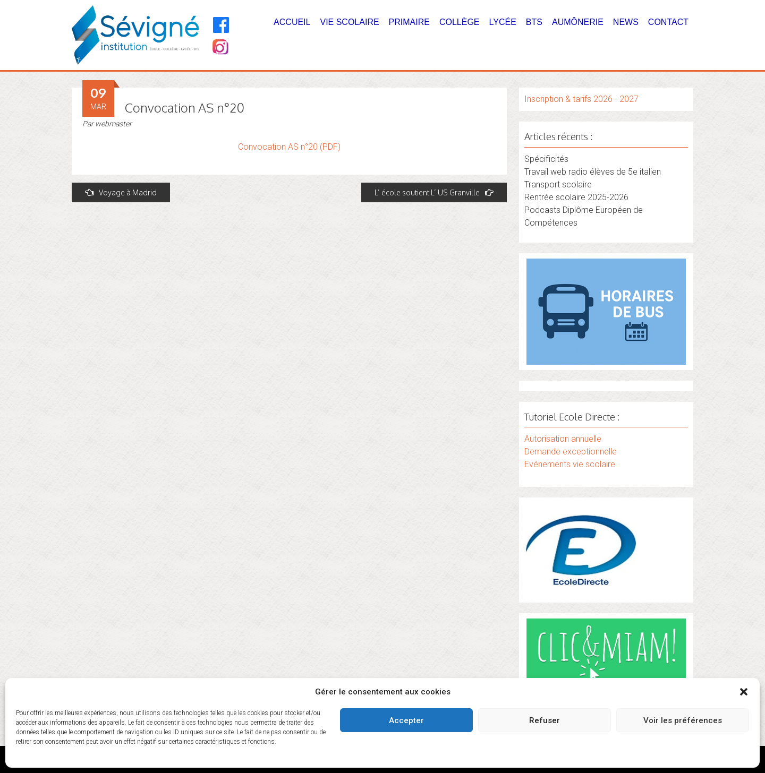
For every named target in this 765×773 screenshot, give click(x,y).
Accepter (406, 720)
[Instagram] (220, 48)
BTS (534, 22)
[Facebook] (221, 25)
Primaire (409, 22)
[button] (743, 691)
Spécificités (546, 159)
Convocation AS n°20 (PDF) (289, 147)
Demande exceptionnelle (570, 451)
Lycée (502, 22)
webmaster (113, 123)
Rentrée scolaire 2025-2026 (576, 197)
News (626, 22)
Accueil (292, 22)
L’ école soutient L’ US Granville (434, 192)
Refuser (544, 720)
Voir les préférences (682, 720)
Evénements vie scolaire (569, 464)
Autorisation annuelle (562, 439)
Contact (668, 22)
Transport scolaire (558, 184)
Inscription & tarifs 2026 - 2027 (581, 99)
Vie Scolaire (349, 22)
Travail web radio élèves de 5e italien (592, 172)
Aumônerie (578, 22)
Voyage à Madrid (121, 192)
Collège (459, 22)
